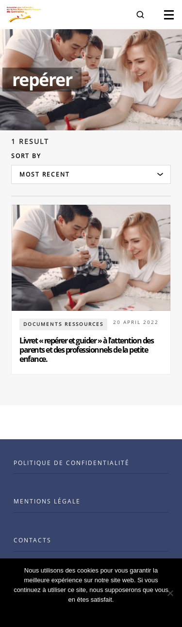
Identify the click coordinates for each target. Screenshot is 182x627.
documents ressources (63, 324)
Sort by (26, 156)
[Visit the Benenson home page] (24, 14)
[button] (140, 14)
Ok (91, 612)
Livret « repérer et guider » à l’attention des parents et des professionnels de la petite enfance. (86, 349)
